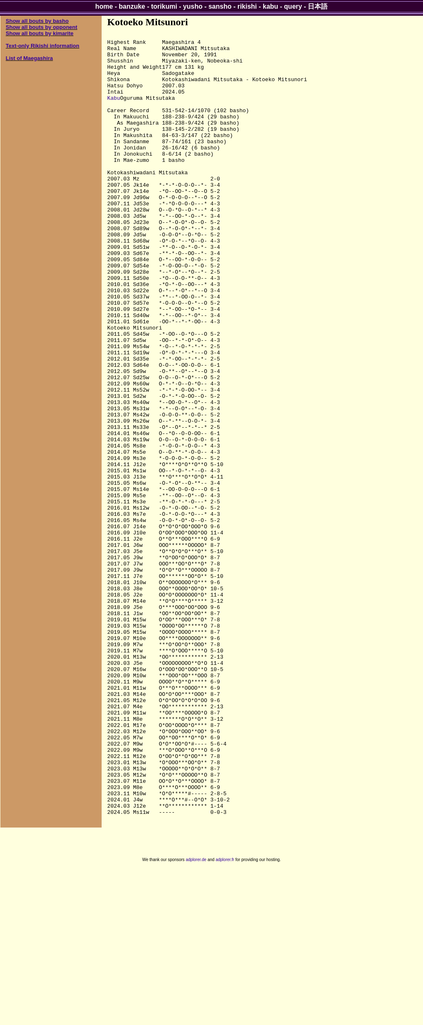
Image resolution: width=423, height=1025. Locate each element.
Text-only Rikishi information (42, 46)
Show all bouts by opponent (41, 27)
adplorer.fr (225, 1016)
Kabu (113, 111)
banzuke (132, 6)
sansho (219, 6)
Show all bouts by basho (37, 21)
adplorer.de (196, 1016)
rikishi (247, 6)
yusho (192, 6)
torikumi (164, 6)
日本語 (318, 6)
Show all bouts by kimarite (40, 33)
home (104, 6)
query (293, 6)
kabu (270, 6)
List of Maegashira (29, 58)
